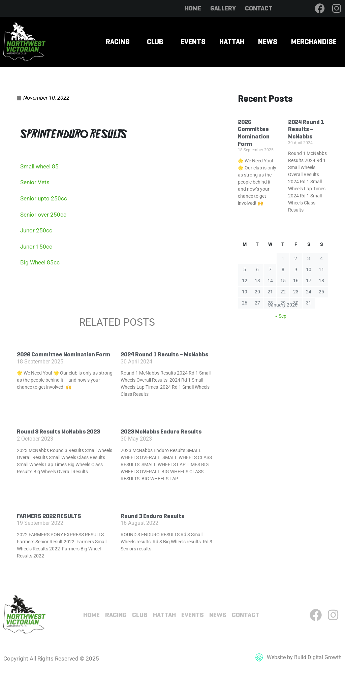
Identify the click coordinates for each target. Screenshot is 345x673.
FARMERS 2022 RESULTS (49, 516)
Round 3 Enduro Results (152, 516)
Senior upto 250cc (43, 198)
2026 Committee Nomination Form (63, 354)
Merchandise (314, 41)
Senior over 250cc (43, 214)
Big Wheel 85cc (40, 262)
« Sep (280, 316)
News (267, 41)
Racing (118, 41)
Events (193, 41)
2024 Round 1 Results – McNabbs (164, 354)
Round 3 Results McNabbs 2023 (58, 431)
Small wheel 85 (39, 166)
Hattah (231, 41)
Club (155, 41)
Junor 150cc (36, 246)
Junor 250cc (36, 230)
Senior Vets (35, 182)
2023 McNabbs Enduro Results (161, 431)
